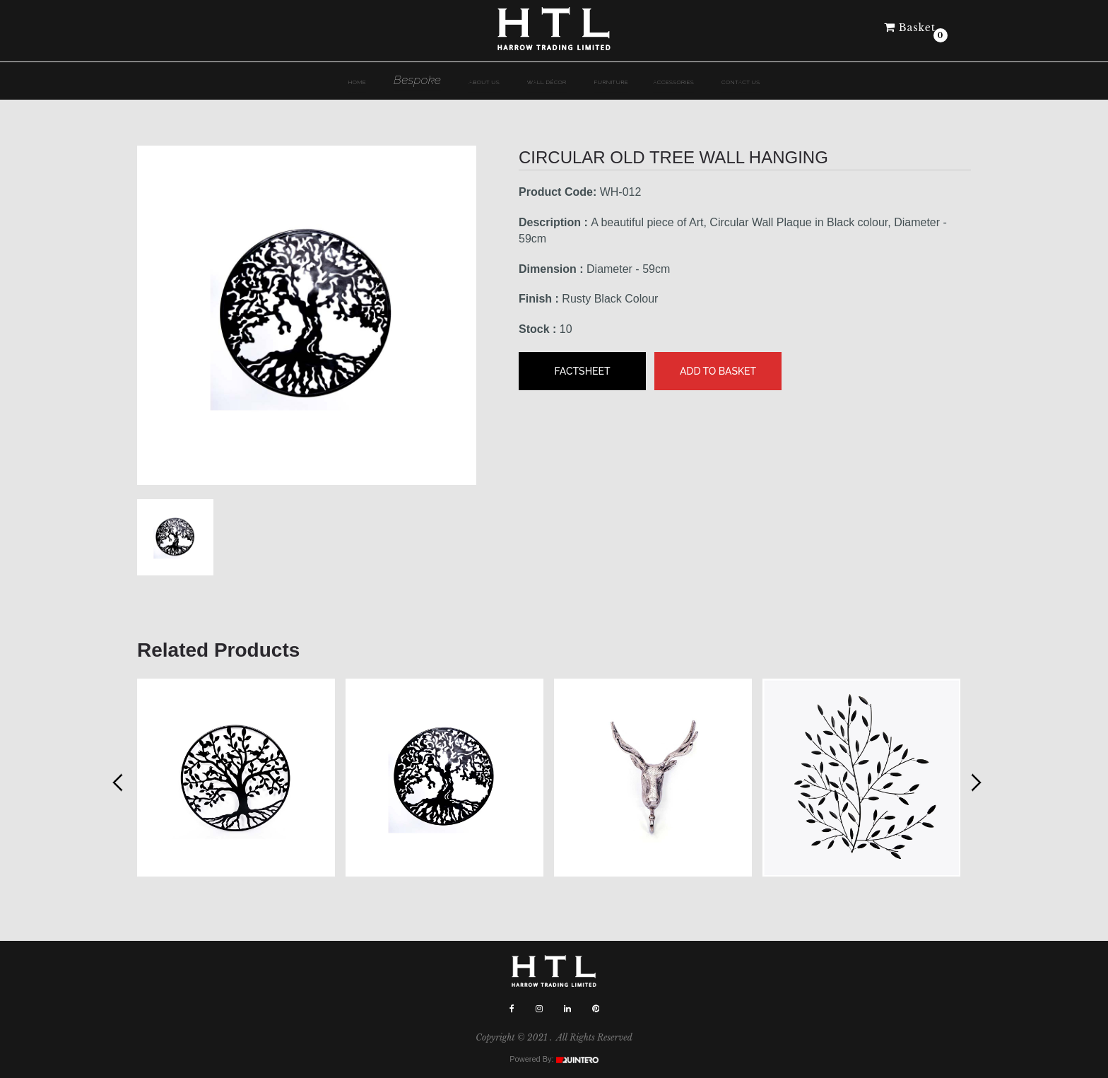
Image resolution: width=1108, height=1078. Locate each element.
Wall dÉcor (547, 82)
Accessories (673, 82)
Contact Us (740, 82)
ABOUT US (484, 82)
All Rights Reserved (594, 1037)
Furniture (611, 82)
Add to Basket (718, 371)
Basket (910, 27)
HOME (357, 82)
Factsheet (582, 371)
